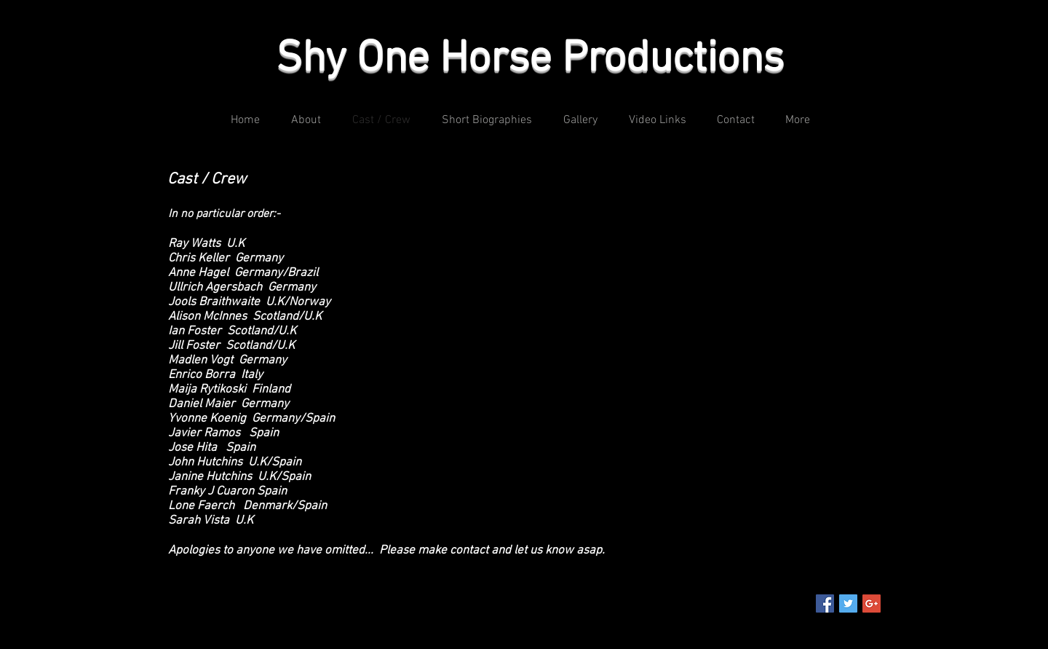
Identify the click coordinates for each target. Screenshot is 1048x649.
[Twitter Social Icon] (848, 603)
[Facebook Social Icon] (825, 603)
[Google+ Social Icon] (871, 603)
